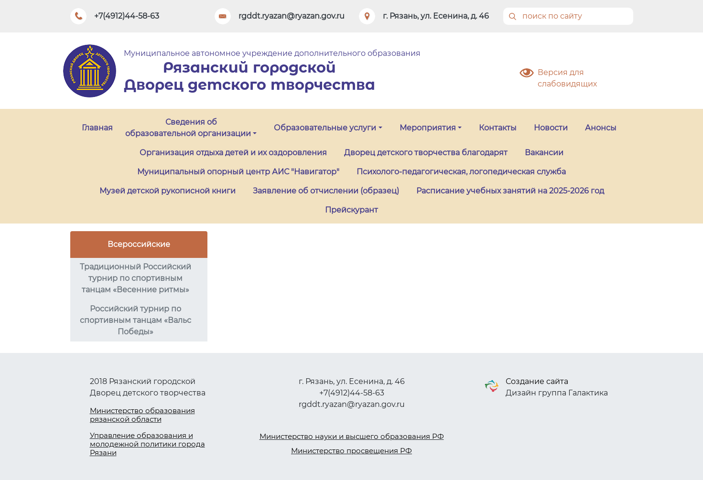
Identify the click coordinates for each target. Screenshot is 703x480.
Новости (551, 127)
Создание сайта (537, 381)
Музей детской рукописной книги (167, 190)
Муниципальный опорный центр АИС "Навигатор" (238, 171)
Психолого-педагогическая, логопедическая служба (461, 171)
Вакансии (544, 152)
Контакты (498, 127)
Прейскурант (351, 209)
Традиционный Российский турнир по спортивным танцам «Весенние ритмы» (135, 278)
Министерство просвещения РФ (351, 450)
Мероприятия (428, 127)
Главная (97, 127)
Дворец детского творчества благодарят (426, 152)
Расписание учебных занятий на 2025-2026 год (510, 190)
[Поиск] (568, 16)
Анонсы (600, 127)
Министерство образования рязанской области (142, 415)
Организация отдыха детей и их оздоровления (233, 152)
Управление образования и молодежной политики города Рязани (147, 444)
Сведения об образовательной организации (188, 127)
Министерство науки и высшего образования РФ (352, 436)
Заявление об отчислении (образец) (326, 190)
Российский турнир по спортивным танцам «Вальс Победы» (135, 320)
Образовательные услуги (325, 127)
